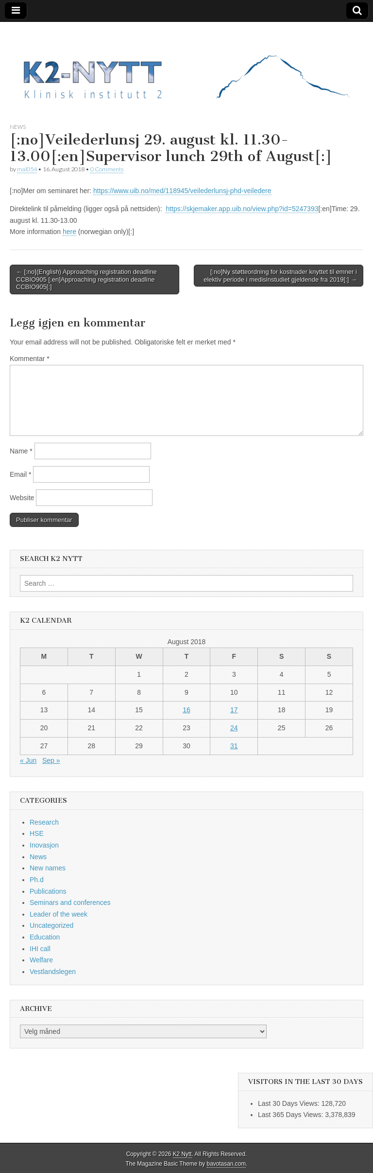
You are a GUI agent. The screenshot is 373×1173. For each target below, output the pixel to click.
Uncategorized (51, 925)
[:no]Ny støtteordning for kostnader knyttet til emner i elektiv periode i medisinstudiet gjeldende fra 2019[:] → (280, 275)
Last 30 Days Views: (289, 1103)
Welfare (41, 960)
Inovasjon (44, 845)
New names (48, 868)
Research (44, 822)
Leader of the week (58, 914)
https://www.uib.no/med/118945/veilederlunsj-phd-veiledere (182, 191)
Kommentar (30, 358)
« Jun (28, 760)
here (69, 231)
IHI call (40, 949)
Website (22, 498)
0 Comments (106, 169)
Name (21, 451)
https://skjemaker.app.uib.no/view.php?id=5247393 (242, 209)
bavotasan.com (226, 1163)
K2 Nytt (182, 1154)
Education (45, 937)
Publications (48, 891)
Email (20, 474)
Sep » (51, 760)
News (18, 127)
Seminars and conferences (70, 902)
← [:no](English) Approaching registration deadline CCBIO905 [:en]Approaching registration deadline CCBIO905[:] (86, 279)
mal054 (27, 169)
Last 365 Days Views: (291, 1115)
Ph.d (37, 880)
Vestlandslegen (53, 971)
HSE (37, 833)
